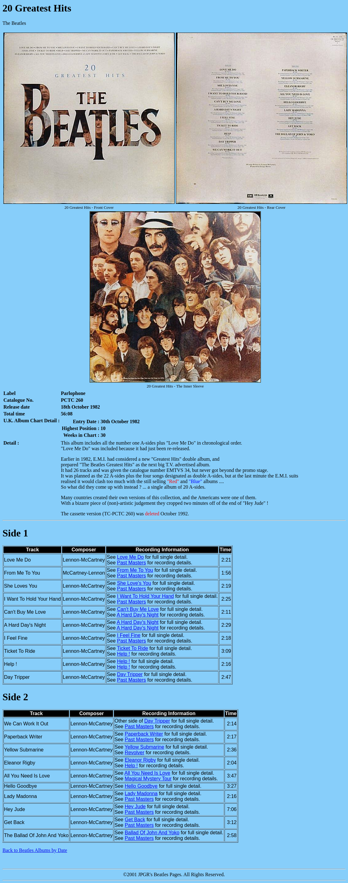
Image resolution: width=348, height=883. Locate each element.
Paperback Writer (144, 734)
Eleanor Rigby (140, 760)
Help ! (123, 654)
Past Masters (131, 562)
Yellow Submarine (144, 747)
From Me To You (135, 570)
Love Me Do (130, 557)
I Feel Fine (129, 635)
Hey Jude (135, 806)
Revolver (134, 752)
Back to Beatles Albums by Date (34, 850)
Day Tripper (130, 674)
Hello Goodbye (141, 786)
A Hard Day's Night (137, 614)
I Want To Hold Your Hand (145, 596)
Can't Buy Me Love (138, 609)
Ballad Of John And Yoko (152, 832)
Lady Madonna (141, 793)
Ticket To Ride (132, 648)
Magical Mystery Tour (148, 778)
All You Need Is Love (147, 773)
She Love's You (134, 583)
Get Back (135, 819)
